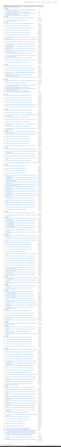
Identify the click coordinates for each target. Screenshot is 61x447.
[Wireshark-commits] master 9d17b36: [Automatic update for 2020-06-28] (18, 336)
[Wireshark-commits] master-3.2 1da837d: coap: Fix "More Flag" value (18, 25)
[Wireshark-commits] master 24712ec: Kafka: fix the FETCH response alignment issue (20, 67)
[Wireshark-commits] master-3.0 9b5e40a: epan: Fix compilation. (17, 62)
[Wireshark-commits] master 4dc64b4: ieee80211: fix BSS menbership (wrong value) (20, 153)
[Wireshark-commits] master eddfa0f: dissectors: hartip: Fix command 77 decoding (20, 70)
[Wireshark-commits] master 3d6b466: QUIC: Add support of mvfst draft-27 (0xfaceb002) (21, 204)
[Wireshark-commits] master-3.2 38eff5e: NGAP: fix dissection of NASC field (19, 57)
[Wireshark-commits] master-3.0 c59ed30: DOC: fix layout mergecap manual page (20, 367)
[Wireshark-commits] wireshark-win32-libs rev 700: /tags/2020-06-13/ (17, 87)
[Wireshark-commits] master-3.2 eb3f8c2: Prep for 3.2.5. (15, 423)
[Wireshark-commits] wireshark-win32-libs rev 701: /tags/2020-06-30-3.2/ (18, 429)
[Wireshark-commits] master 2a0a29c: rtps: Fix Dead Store (16, 251)
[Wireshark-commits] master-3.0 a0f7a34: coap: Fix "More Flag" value (18, 34)
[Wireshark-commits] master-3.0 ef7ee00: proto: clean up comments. (18, 138)
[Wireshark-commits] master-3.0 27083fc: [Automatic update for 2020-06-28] (19, 341)
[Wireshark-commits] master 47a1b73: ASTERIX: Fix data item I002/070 (18, 416)
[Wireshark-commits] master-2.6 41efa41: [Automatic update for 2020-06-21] (19, 249)
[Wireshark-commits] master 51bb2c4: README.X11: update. (16, 209)
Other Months (11, 7)
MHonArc (10, 444)
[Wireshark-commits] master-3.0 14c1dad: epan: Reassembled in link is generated (20, 28)
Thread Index (6, 7)
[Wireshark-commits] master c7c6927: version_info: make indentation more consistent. (21, 148)
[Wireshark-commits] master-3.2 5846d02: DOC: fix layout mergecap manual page (20, 365)
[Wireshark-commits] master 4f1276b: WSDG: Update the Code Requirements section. (20, 256)
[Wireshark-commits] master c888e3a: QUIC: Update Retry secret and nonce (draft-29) (20, 106)
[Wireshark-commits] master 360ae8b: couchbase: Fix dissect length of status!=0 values (21, 389)
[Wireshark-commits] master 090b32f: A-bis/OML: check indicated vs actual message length (21, 162)
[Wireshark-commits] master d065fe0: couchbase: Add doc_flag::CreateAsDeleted (20, 381)
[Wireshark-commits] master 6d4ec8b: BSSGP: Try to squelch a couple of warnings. (20, 356)
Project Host (49, 2)
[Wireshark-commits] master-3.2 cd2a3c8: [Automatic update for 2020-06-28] (19, 339)
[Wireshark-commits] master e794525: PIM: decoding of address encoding (18, 110)
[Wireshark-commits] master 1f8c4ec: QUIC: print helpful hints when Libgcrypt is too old (21, 227)
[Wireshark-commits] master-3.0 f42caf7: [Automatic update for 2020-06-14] (19, 99)
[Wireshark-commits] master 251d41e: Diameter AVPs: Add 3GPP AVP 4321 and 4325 (20, 351)
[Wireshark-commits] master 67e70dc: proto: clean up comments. (17, 136)
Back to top (59, 446)
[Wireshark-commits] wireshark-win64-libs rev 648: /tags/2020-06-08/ (17, 15)
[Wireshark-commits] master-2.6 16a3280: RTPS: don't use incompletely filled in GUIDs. (21, 265)
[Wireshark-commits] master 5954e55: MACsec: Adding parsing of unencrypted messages (21, 134)
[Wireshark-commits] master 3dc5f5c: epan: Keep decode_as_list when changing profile (21, 374)
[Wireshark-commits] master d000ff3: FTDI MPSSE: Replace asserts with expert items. (20, 407)
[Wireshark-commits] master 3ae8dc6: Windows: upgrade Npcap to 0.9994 (18, 91)
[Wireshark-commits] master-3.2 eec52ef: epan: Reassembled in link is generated (20, 23)
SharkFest (55, 2)
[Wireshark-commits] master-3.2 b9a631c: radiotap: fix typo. (16, 170)
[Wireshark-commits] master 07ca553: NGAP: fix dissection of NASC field (18, 53)
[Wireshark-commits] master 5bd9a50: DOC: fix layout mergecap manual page (19, 354)
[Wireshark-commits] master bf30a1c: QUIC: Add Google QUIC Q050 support (19, 358)
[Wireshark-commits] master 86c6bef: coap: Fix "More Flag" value (17, 30)
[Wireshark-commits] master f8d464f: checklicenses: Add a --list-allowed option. (19, 17)
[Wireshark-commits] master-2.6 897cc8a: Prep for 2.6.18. (15, 425)
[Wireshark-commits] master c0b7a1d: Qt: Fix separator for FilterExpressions (19, 112)
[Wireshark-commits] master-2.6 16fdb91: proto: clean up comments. (18, 143)
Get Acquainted (32, 2)
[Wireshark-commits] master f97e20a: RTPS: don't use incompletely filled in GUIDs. (20, 258)
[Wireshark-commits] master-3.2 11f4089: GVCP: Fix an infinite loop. (17, 419)
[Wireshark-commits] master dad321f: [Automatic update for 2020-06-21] (18, 242)
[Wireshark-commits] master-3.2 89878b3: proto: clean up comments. (18, 140)
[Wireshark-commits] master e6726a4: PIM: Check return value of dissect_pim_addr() (20, 212)
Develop (44, 2)
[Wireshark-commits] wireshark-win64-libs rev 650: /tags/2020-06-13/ (17, 90)
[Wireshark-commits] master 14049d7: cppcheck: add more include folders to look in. (20, 346)
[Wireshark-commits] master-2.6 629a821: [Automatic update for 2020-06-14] (19, 102)
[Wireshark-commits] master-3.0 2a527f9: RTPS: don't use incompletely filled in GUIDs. (21, 262)
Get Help (39, 2)
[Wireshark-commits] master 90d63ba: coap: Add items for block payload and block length (21, 439)
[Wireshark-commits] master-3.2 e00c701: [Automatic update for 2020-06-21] (19, 244)
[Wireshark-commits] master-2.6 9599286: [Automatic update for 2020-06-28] (19, 343)
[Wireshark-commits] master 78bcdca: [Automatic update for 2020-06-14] (18, 95)
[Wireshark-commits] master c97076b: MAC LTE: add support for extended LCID (19, 65)
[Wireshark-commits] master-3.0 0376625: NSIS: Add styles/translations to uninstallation (21, 41)
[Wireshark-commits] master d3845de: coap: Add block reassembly (17, 32)
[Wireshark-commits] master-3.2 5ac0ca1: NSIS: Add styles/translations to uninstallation (21, 39)
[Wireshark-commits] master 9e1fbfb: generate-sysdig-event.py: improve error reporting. (21, 237)
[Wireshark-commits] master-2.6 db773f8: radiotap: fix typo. (16, 172)
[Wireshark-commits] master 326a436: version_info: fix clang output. (18, 121)
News (26, 2)
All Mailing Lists (16, 7)
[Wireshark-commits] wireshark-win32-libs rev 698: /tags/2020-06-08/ (17, 12)
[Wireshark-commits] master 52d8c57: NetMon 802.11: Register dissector (18, 372)
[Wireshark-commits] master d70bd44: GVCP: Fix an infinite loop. (17, 412)
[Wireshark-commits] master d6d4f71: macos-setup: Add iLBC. (16, 82)
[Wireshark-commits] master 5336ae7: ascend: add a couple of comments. (18, 160)
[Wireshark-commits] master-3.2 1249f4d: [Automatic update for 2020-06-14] (19, 97)
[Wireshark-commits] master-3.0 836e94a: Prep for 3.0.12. (15, 421)
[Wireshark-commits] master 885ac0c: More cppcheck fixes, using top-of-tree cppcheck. (21, 77)
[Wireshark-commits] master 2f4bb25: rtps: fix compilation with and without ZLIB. (20, 197)
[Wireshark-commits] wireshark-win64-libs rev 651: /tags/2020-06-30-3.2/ (18, 428)
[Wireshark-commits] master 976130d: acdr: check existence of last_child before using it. (21, 119)
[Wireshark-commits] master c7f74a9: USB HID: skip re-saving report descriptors (19, 315)
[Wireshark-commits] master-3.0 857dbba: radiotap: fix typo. (16, 168)
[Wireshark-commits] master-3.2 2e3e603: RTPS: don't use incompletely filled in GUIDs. (21, 260)
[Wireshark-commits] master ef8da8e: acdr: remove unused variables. (18, 116)
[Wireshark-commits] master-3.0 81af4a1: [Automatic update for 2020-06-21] (19, 246)
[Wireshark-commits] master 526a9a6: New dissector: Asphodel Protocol (18, 126)
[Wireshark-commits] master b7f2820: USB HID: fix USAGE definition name (18, 310)
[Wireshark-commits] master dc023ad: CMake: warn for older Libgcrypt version (19, 298)
